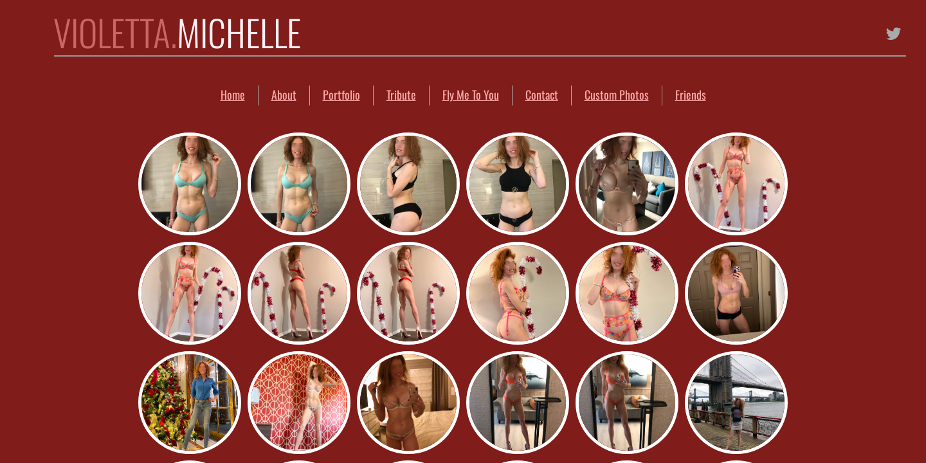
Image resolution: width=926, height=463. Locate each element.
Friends (690, 94)
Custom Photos (617, 94)
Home (233, 94)
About (283, 94)
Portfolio (341, 94)
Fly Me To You (470, 94)
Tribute (401, 94)
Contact (541, 94)
